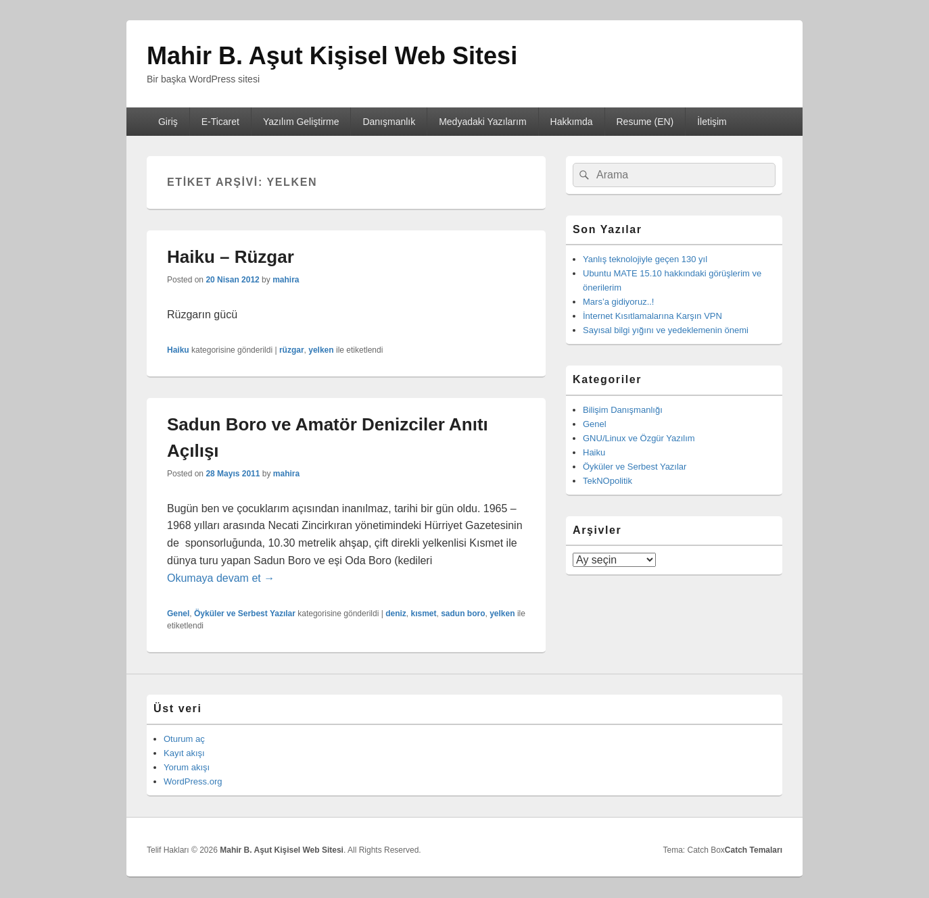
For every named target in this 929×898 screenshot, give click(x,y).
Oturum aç (184, 739)
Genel (178, 613)
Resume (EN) (644, 121)
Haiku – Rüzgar (230, 257)
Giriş (168, 121)
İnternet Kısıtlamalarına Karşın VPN (652, 316)
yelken (320, 350)
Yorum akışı (187, 767)
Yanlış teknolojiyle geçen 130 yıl (645, 259)
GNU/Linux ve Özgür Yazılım (639, 438)
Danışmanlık (388, 121)
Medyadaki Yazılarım (482, 121)
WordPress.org (193, 781)
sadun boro (463, 613)
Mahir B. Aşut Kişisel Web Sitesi (332, 56)
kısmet (423, 613)
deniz (395, 613)
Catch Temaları (753, 850)
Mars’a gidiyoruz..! (618, 302)
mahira (285, 279)
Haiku (178, 350)
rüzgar (291, 350)
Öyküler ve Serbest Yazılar (244, 613)
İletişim (712, 121)
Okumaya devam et (221, 578)
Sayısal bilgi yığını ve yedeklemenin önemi (665, 330)
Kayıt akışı (184, 753)
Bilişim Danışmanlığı (623, 410)
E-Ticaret (220, 121)
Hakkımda (571, 121)
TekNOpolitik (607, 481)
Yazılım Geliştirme (301, 121)
